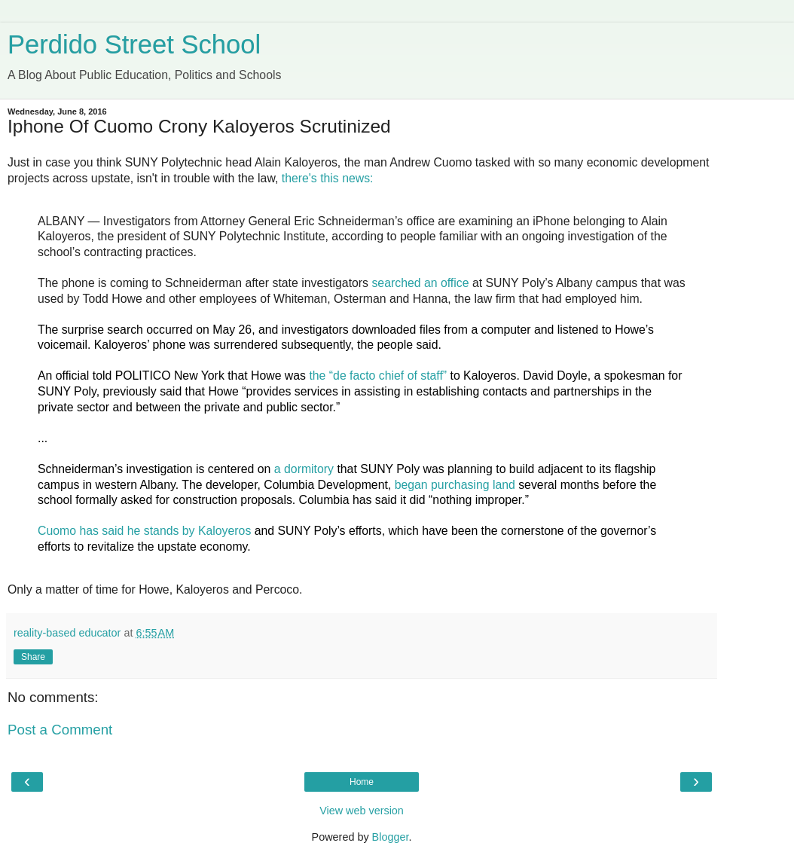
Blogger (390, 837)
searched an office (420, 282)
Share (33, 657)
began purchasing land (455, 484)
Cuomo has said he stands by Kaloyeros (144, 530)
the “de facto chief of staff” (378, 375)
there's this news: (328, 178)
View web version (361, 811)
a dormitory (304, 469)
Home (362, 782)
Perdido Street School (134, 44)
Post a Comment (60, 729)
